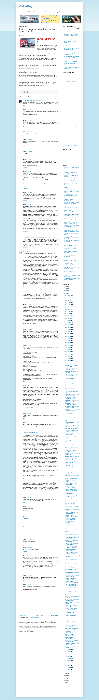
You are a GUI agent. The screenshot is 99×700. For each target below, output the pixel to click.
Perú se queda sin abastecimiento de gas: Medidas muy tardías (71, 49)
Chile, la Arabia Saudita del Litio (70, 247)
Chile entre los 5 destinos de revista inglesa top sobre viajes (71, 271)
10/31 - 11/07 (68, 309)
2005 (65, 680)
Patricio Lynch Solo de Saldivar (30, 100)
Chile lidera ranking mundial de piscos (71, 236)
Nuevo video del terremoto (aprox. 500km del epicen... (72, 573)
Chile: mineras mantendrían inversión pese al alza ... (70, 532)
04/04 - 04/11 (68, 363)
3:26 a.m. (29, 171)
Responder (25, 105)
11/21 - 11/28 (68, 304)
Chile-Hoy (25, 6)
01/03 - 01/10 (68, 671)
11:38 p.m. (30, 139)
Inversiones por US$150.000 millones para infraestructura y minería (71, 203)
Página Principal (39, 615)
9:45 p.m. (29, 514)
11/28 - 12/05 (68, 302)
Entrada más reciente (24, 615)
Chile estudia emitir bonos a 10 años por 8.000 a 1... (71, 372)
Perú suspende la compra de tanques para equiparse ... (71, 558)
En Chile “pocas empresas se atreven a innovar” (71, 647)
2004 (65, 682)
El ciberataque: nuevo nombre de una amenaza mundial (72, 538)
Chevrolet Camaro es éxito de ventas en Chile (71, 484)
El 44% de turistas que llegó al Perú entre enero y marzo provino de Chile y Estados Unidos (71, 53)
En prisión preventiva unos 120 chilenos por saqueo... (71, 535)
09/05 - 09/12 (68, 324)
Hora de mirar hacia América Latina (72, 478)
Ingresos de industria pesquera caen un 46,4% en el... (71, 629)
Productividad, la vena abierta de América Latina (72, 592)
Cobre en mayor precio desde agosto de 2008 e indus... (71, 529)
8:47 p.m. (29, 584)
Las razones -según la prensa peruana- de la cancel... (71, 519)
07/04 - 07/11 (68, 340)
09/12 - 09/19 (68, 322)
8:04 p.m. (29, 422)
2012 (65, 290)
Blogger (56, 693)
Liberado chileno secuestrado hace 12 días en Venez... (72, 507)
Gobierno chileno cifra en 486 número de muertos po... (71, 501)
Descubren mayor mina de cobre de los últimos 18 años (71, 263)
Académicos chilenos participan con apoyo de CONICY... (71, 495)
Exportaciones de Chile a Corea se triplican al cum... (72, 423)
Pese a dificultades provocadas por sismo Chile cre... (72, 510)
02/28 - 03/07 (68, 656)
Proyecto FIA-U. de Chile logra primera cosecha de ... (71, 431)
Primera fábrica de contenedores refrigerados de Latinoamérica (70, 189)
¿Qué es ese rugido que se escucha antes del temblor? (71, 585)
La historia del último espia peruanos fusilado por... (70, 459)
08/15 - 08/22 (68, 329)
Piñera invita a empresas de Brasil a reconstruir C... (72, 383)
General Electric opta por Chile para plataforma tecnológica (71, 268)
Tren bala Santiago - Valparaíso (70, 245)
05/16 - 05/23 (68, 353)
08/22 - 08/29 (68, 327)
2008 (65, 675)
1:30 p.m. (29, 204)
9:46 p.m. (29, 523)
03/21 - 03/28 (68, 651)
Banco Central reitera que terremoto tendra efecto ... (71, 638)
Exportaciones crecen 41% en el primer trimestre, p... (71, 550)
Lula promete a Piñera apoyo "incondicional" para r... (71, 378)
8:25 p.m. (29, 109)
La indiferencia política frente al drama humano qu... (71, 392)
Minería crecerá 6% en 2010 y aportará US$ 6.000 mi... (71, 589)
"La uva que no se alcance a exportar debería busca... (71, 615)
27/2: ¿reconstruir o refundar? (71, 420)
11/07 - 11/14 (68, 308)
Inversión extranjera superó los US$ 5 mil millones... (71, 544)
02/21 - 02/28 (68, 658)
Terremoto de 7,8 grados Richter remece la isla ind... (71, 564)
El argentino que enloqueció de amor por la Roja (71, 632)
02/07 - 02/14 (68, 662)
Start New (70, 145)
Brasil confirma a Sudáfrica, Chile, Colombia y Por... (72, 439)
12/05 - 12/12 (68, 300)
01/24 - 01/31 (68, 665)
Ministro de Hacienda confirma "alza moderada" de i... (71, 579)
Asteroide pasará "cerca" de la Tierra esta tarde (71, 493)
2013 (65, 288)
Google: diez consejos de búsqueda (70, 389)
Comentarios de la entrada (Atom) (32, 617)
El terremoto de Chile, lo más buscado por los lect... (71, 386)
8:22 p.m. (39, 100)
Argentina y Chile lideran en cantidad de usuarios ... (70, 451)
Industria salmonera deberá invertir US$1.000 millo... (72, 465)
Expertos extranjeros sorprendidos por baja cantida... (72, 498)
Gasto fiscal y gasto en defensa (71, 428)
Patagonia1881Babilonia (28, 432)
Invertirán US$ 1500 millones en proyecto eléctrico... (71, 375)
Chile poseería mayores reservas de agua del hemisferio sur (71, 279)
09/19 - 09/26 (68, 320)
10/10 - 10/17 (68, 315)
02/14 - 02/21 (68, 660)
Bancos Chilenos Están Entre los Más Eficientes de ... (72, 462)
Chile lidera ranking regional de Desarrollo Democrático (70, 173)
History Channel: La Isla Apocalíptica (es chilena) (70, 504)
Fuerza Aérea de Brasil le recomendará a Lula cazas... (71, 516)
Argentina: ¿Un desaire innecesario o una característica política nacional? (71, 35)
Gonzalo (25, 251)
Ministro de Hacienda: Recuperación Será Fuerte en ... (72, 582)
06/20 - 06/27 (68, 344)
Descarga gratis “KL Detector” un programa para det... (72, 541)
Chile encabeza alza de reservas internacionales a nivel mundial (70, 195)
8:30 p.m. (29, 120)
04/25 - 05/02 (68, 358)
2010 (65, 293)
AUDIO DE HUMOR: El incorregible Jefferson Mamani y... (72, 410)
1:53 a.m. (29, 159)
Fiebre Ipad (67, 524)
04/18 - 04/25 (68, 360)
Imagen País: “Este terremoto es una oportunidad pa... (71, 473)
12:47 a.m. (30, 329)
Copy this (65, 145)
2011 (65, 292)
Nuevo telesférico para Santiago (70, 207)
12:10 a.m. (30, 151)
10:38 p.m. (30, 547)
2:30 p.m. (29, 236)
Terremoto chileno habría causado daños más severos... (72, 470)
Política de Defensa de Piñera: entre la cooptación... (71, 442)
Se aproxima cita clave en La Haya (72, 456)
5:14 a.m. (29, 304)
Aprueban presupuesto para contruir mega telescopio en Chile (71, 205)
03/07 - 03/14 (68, 655)
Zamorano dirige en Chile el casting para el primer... (72, 556)
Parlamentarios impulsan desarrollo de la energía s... (72, 434)
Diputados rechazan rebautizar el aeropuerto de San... (72, 395)
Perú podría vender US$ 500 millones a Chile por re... (71, 635)
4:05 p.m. (29, 251)
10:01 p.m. (29, 131)
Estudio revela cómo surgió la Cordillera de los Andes (71, 609)
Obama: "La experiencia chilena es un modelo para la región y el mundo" (71, 38)
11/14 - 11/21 (68, 306)
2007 (65, 677)
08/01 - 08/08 (68, 333)
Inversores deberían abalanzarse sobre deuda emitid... (72, 369)
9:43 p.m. (29, 506)
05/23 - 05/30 (68, 351)
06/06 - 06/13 (68, 347)
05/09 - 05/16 (68, 354)
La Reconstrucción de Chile (70, 587)
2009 (65, 673)
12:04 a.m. (30, 291)
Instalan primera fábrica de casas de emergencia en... (72, 445)
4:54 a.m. (29, 385)
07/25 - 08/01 (68, 335)
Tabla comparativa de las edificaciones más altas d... (71, 481)
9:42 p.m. (29, 497)
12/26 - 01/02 (68, 295)
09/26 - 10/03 (68, 318)
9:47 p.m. (29, 539)
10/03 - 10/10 (68, 317)
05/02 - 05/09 (68, 356)
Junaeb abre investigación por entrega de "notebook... (71, 570)
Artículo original (22, 88)
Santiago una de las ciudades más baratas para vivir (71, 273)
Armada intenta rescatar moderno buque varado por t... (72, 641)
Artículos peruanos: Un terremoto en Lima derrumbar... (72, 407)
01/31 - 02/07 (68, 664)
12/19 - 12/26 (68, 297)
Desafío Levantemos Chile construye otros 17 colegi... (71, 398)
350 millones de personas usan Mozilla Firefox (71, 606)
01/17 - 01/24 (68, 667)
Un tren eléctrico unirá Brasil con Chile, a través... (71, 366)
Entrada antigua (54, 615)
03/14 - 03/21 (68, 653)
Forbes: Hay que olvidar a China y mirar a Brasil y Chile (71, 220)
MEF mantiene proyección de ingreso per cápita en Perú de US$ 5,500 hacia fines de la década (71, 57)
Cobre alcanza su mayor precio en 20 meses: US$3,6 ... (72, 576)
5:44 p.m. (29, 575)
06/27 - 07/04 (68, 342)
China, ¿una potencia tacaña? (71, 594)
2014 (65, 286)
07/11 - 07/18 (68, 338)
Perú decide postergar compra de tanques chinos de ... (72, 561)
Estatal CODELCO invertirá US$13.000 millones (70, 626)
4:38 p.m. (26, 555)
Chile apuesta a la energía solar (70, 61)
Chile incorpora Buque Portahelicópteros (68, 200)
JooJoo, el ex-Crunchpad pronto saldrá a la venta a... (71, 526)
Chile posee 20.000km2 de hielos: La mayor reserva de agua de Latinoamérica (71, 255)
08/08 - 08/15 (68, 331)
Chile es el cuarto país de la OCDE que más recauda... (72, 513)
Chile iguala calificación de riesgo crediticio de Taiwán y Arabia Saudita (71, 231)
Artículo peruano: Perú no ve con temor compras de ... (72, 401)
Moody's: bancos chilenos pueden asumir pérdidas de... (72, 600)
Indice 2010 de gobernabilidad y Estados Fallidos (70, 228)
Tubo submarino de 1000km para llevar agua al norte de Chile (70, 223)
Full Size (74, 145)
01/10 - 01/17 (68, 669)
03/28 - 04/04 (68, 649)
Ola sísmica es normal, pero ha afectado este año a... (71, 413)
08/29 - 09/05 (68, 326)
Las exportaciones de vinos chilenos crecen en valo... (71, 487)
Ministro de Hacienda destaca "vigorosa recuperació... (71, 553)
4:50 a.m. (29, 345)
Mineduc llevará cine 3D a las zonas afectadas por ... (71, 418)
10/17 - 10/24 (68, 313)
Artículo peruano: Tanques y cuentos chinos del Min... (70, 404)
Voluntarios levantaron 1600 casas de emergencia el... (72, 644)
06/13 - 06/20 (68, 345)
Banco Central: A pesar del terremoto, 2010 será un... (71, 567)
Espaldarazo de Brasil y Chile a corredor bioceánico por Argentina (71, 265)
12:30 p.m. (30, 192)
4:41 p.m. (29, 413)
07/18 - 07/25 (68, 336)
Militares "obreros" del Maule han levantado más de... (72, 415)
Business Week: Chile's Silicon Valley (71, 260)
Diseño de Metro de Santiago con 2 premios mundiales (71, 212)
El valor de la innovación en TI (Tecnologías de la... (71, 612)
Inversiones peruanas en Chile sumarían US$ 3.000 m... (71, 547)
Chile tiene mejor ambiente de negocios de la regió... (71, 620)
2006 (65, 678)
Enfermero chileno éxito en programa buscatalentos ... (71, 617)
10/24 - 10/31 (68, 311)
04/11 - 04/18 (68, 362)
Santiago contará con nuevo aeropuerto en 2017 (69, 210)
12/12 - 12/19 (68, 299)
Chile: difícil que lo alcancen (69, 280)
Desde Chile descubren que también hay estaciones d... (71, 490)
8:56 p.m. (36, 432)
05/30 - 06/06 (68, 349)
